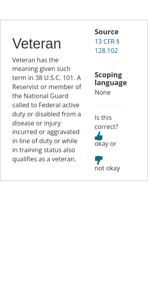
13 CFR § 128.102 (107, 46)
